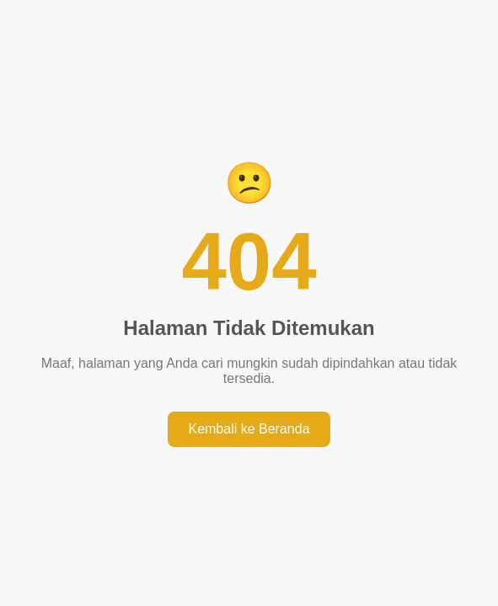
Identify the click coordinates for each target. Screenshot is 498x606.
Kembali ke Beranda (248, 429)
